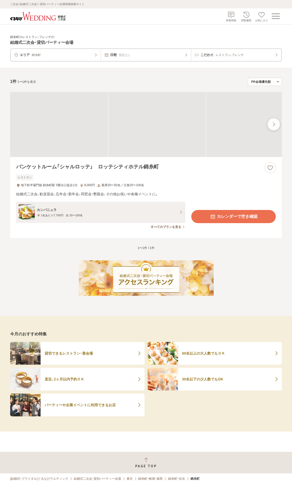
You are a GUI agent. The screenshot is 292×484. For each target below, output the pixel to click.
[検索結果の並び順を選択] (265, 82)
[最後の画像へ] (274, 124)
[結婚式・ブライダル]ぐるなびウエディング (39, 478)
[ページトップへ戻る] (146, 462)
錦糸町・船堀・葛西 (150, 478)
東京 (130, 478)
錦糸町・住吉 (176, 478)
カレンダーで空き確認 (233, 217)
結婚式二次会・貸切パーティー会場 (97, 478)
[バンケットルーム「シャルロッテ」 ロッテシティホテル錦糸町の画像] (146, 124)
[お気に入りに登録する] (270, 167)
